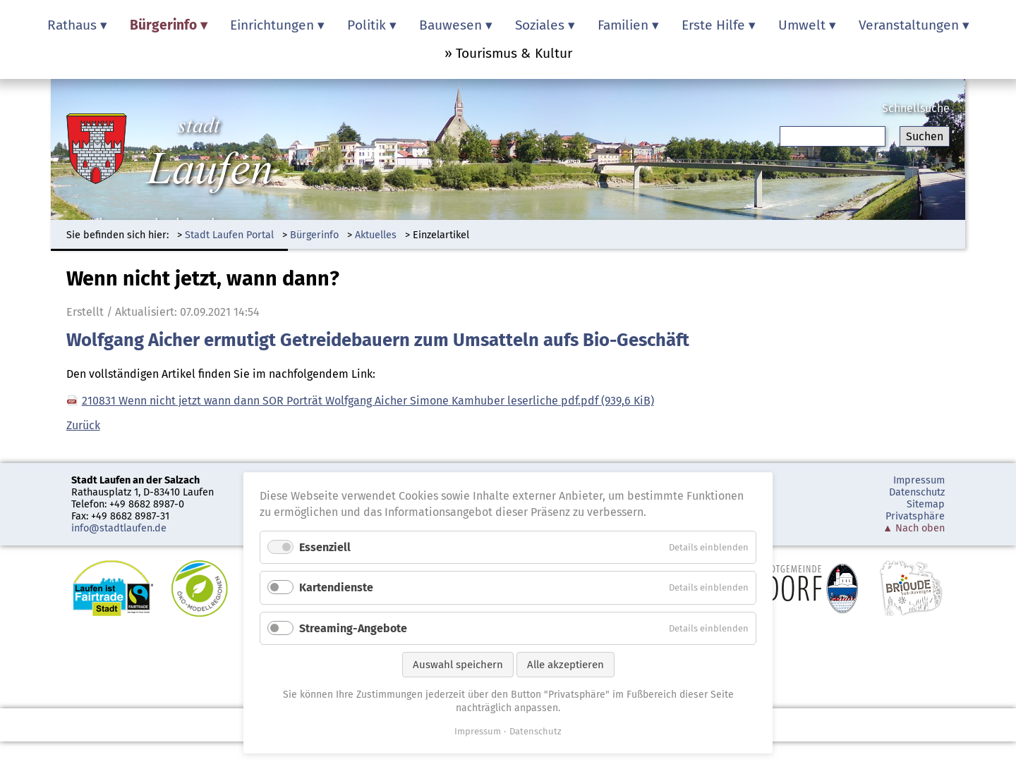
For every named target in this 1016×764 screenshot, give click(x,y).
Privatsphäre (915, 516)
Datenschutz (917, 492)
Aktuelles (376, 235)
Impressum (919, 480)
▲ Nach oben (914, 528)
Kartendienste (336, 587)
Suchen (924, 136)
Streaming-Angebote (353, 628)
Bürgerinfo (314, 235)
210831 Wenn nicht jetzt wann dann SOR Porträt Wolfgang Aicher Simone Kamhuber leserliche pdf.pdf (368, 400)
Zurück (83, 425)
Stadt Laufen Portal (229, 235)
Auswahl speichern (458, 664)
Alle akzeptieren (565, 664)
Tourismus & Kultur (514, 53)
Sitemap (926, 504)
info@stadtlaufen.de (119, 528)
